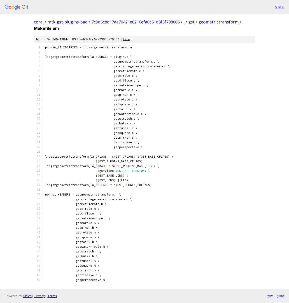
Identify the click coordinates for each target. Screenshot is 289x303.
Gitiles (27, 296)
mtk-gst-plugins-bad (67, 22)
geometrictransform (218, 22)
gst (191, 22)
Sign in (279, 7)
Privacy (39, 296)
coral (39, 22)
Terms (52, 296)
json (280, 296)
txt (270, 296)
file (126, 39)
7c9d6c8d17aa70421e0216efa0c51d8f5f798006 (135, 22)
